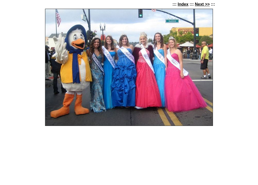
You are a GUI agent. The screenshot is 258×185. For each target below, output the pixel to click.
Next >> (202, 4)
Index (183, 4)
